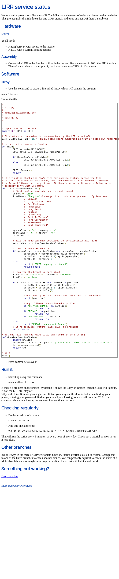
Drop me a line (9, 528)
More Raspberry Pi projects (16, 538)
